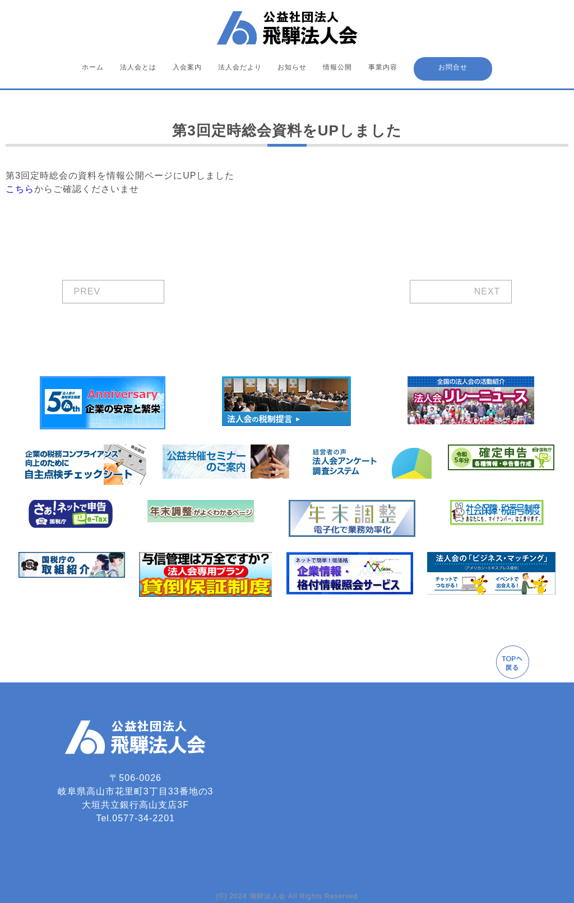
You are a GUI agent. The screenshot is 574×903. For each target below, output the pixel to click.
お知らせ (292, 67)
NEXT (487, 291)
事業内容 (382, 67)
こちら (20, 189)
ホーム (93, 67)
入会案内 (187, 67)
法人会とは (138, 67)
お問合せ (452, 67)
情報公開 (337, 67)
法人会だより (240, 67)
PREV (87, 291)
